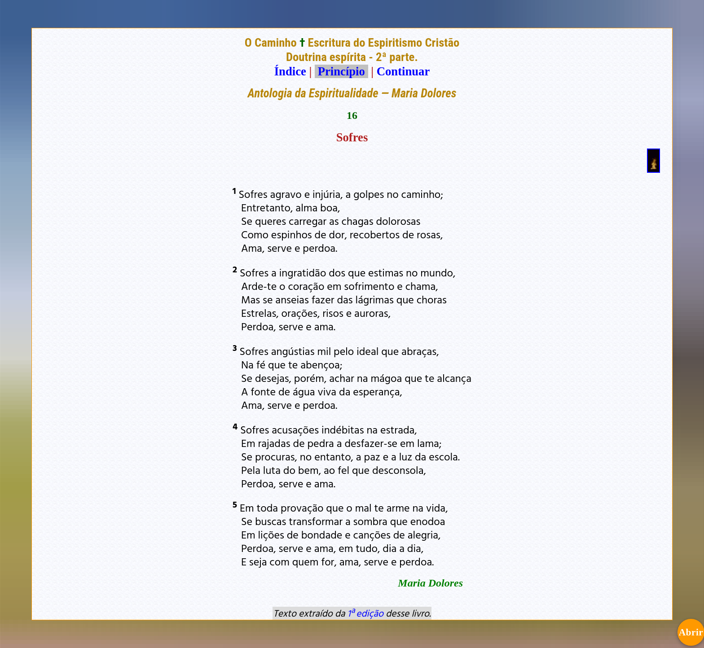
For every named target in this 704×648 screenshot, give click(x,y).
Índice (290, 71)
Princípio (341, 71)
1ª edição (365, 613)
